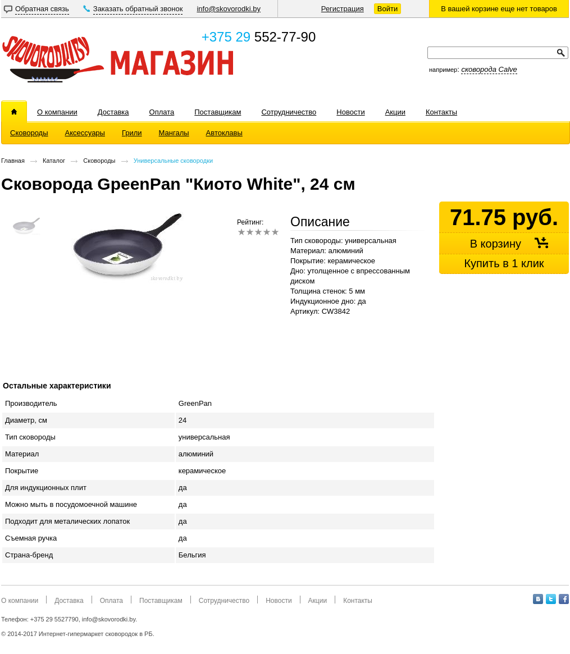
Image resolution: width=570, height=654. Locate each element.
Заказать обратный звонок (138, 8)
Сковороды (99, 160)
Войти (387, 8)
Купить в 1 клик (504, 263)
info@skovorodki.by (229, 8)
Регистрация (342, 8)
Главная (13, 160)
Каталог (54, 160)
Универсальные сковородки (173, 160)
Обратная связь (42, 8)
